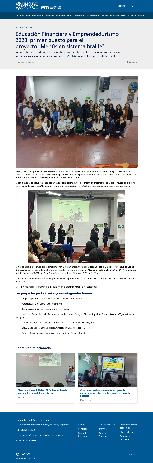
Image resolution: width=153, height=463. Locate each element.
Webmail (82, 424)
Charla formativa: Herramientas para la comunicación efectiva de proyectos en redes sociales (106, 393)
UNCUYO (122, 6)
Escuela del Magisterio (32, 420)
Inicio (18, 27)
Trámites (103, 428)
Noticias (28, 27)
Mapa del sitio (126, 432)
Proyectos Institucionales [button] (57, 15)
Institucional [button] (23, 15)
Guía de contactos (107, 424)
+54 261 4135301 (27, 429)
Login (130, 454)
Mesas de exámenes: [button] (131, 15)
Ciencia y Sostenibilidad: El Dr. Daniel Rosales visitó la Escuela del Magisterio (43, 392)
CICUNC (33, 458)
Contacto (82, 428)
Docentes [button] (77, 15)
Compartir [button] (132, 62)
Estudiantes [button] (91, 15)
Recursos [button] (36, 15)
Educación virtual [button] (109, 15)
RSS (135, 454)
